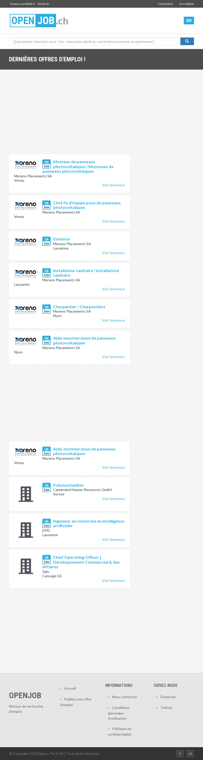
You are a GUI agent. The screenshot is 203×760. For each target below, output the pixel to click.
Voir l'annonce (113, 185)
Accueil (70, 688)
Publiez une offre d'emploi (75, 702)
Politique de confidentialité (119, 731)
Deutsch (43, 4)
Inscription (186, 4)
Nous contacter (124, 697)
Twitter (166, 707)
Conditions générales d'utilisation (119, 712)
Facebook (168, 697)
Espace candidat (22, 4)
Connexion (165, 4)
